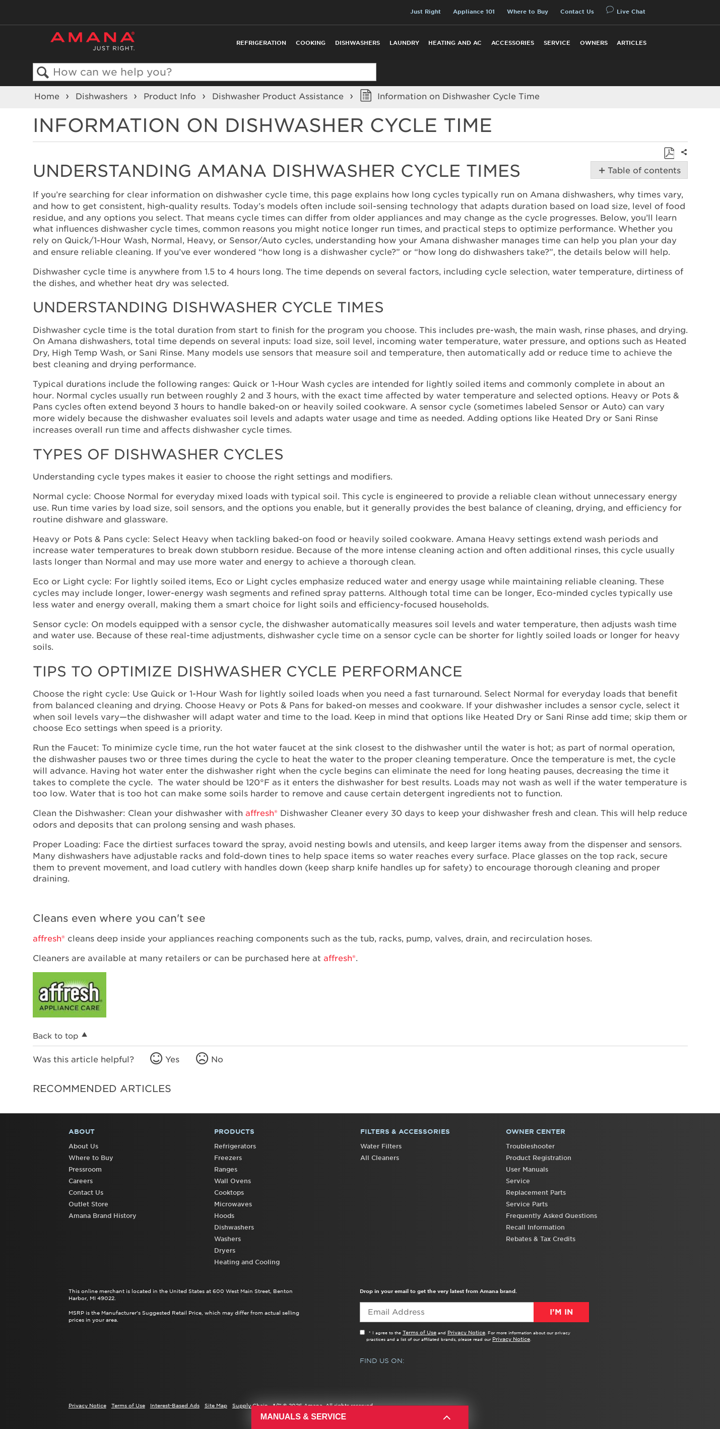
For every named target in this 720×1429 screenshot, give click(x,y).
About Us (83, 1146)
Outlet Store (88, 1204)
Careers (81, 1181)
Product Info (171, 96)
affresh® (261, 813)
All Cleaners (379, 1158)
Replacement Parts (536, 1192)
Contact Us (577, 11)
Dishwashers (357, 42)
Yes (172, 1059)
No (217, 1059)
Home (48, 96)
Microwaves (233, 1204)
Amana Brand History (103, 1215)
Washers (227, 1239)
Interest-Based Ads (175, 1405)
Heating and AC (455, 42)
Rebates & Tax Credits (540, 1239)
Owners (594, 42)
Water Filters (381, 1146)
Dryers (224, 1250)
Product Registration (538, 1158)
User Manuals (527, 1169)
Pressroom (85, 1169)
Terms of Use (419, 1332)
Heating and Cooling (247, 1262)
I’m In (561, 1312)
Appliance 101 (474, 11)
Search (43, 73)
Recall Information (535, 1227)
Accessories (512, 42)
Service (557, 42)
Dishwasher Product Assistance (279, 96)
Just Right (425, 11)
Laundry (404, 42)
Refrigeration (261, 42)
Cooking (310, 42)
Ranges (225, 1169)
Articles (631, 42)
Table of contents (643, 170)
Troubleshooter (530, 1146)
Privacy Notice (466, 1332)
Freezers (228, 1158)
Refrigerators (235, 1146)
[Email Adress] (474, 1312)
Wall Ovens (232, 1181)
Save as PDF (669, 153)
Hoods (224, 1215)
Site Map (216, 1405)
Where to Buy (527, 11)
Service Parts (527, 1204)
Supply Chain (250, 1405)
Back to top (56, 1036)
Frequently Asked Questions (551, 1215)
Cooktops (229, 1192)
